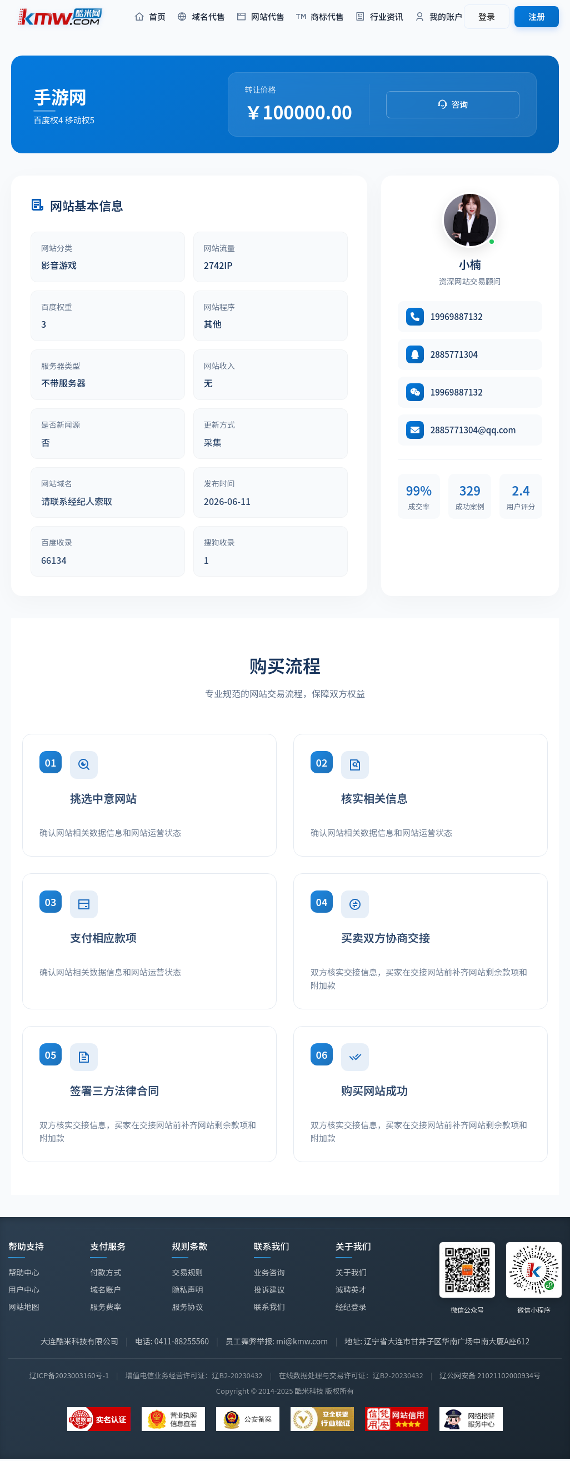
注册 (536, 16)
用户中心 (23, 1289)
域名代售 (201, 16)
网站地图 (23, 1306)
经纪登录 (351, 1308)
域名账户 (105, 1289)
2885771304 (454, 354)
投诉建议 (269, 1289)
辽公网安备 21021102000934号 (490, 1375)
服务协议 (187, 1306)
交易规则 (187, 1272)
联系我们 (269, 1306)
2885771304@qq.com (473, 430)
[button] (452, 104)
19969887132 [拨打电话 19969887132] (457, 316)
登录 (486, 16)
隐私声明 (187, 1289)
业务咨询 (269, 1272)
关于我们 (351, 1273)
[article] (108, 257)
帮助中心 (23, 1272)
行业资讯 (379, 16)
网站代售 (260, 16)
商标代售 (320, 16)
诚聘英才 (351, 1291)
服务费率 (105, 1306)
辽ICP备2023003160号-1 (69, 1375)
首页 (150, 16)
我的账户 (438, 16)
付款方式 (105, 1272)
